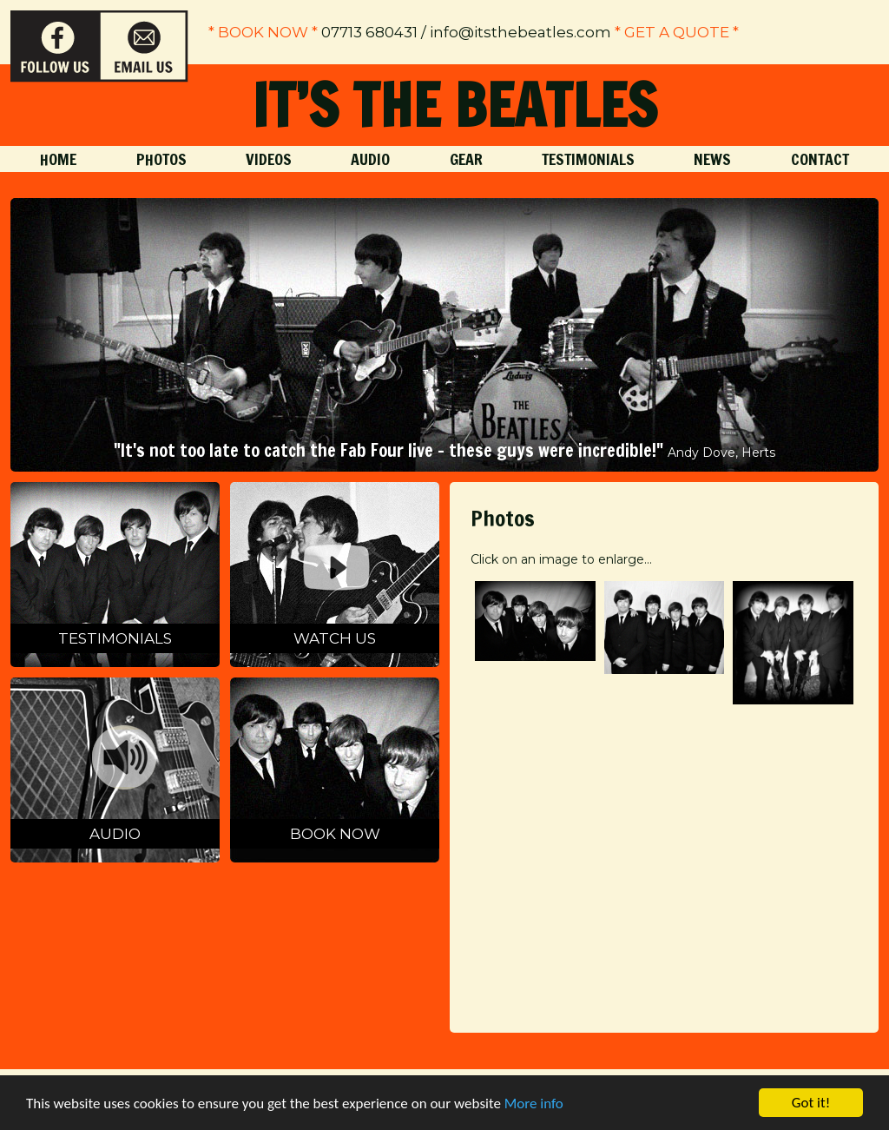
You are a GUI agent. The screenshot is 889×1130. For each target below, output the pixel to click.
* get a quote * (677, 32)
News (712, 159)
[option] (444, 335)
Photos (161, 159)
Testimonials (588, 159)
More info (533, 1103)
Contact (820, 159)
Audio (370, 159)
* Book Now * (263, 32)
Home (58, 159)
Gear (466, 159)
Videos (269, 159)
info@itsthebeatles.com (520, 32)
